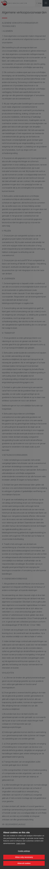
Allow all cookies (23, 863)
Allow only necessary (24, 857)
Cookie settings (24, 851)
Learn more (20, 843)
